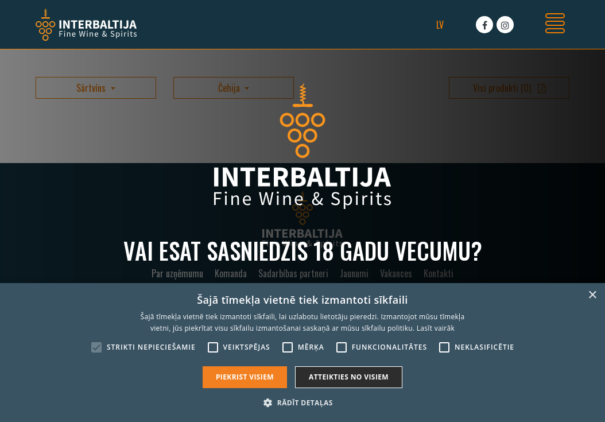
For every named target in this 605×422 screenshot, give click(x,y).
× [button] (592, 295)
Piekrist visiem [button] (245, 377)
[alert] (302, 352)
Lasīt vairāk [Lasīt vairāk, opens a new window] (436, 328)
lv (440, 25)
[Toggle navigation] (555, 25)
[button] (302, 402)
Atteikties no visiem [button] (349, 377)
